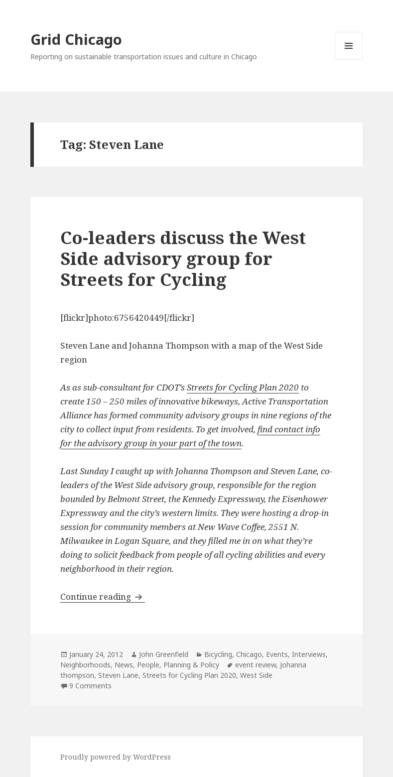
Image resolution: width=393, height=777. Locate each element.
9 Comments (90, 685)
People (148, 664)
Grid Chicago (76, 39)
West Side (256, 675)
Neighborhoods (85, 664)
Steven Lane (118, 675)
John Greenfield (163, 654)
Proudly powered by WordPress (115, 757)
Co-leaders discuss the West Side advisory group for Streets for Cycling (183, 258)
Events (277, 654)
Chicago (249, 654)
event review (255, 664)
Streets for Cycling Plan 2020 (243, 387)
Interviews (309, 654)
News (124, 664)
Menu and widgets (349, 59)
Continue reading (102, 596)
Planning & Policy (191, 664)
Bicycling (218, 654)
